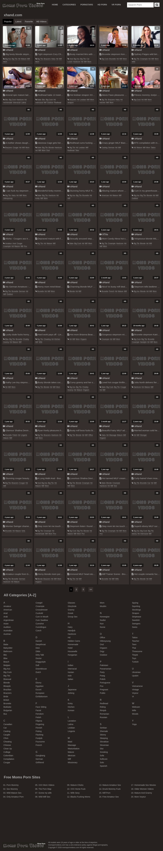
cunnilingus (41, 627)
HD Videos (41, 21)
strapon (71, 103)
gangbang (40, 755)
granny (6, 342)
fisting (39, 731)
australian (7, 630)
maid (70, 741)
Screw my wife (44, 793)
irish (69, 676)
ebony (134, 534)
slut (115, 486)
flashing (39, 735)
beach (6, 662)
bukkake (7, 707)
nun (102, 623)
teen (77, 150)
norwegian (105, 617)
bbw (7, 339)
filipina (39, 721)
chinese (7, 745)
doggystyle (41, 662)
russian (103, 717)
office (90, 435)
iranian (71, 672)
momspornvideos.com (23, 845)
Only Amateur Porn (15, 797)
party (102, 672)
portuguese (105, 682)
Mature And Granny (143, 793)
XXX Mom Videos (46, 785)
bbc (6, 100)
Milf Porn (106, 793)
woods (135, 714)
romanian (104, 714)
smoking (104, 752)
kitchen (102, 103)
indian (70, 665)
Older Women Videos (144, 789)
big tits (14, 59)
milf (28, 59)
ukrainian (136, 672)
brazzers (47, 59)
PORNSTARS (86, 4)
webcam (136, 707)
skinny (103, 735)
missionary (72, 762)
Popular (8, 21)
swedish (136, 620)
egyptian (39, 686)
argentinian (8, 620)
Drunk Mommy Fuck (111, 789)
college (6, 752)
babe (39, 100)
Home (55, 4)
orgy (102, 651)
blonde (51, 148)
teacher (135, 641)
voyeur (135, 693)
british (6, 700)
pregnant (104, 689)
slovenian (104, 745)
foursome (40, 741)
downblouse (41, 669)
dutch (38, 672)
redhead (57, 103)
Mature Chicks (76, 785)
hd (19, 59)
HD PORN (102, 4)
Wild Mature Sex (14, 793)
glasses (71, 603)
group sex (72, 617)
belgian (6, 665)
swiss (134, 627)
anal (71, 59)
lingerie (24, 435)
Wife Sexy (75, 793)
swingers (136, 623)
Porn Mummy (13, 785)
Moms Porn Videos (23, 5)
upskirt (135, 676)
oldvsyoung (7, 198)
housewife (72, 651)
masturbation (73, 748)
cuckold (39, 613)
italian (70, 679)
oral (48, 150)
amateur (8, 243)
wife (133, 62)
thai (134, 648)
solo (102, 762)
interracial (17, 103)
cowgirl (39, 603)
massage (112, 435)
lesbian (83, 100)
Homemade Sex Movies (145, 785)
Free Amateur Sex (110, 797)
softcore (103, 759)
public (102, 693)
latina (23, 103)
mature (23, 59)
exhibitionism (41, 696)
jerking (71, 693)
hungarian (72, 655)
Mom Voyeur (140, 797)
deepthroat (41, 644)
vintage (135, 689)
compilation (8, 759)
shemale (104, 731)
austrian (7, 634)
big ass (8, 59)
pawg (102, 676)
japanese (72, 689)
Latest (18, 21)
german (111, 148)
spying (135, 603)
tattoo (153, 148)
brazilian (7, 689)
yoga (134, 724)
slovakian (104, 741)
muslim (103, 606)
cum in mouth (42, 617)
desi (38, 648)
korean (71, 710)
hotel (70, 648)
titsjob (135, 655)
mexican (71, 755)
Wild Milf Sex (44, 797)
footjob (39, 738)
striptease (136, 617)
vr (133, 696)
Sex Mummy (12, 789)
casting (104, 148)
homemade (7, 103)
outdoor (50, 103)
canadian (7, 724)
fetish (14, 435)
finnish (39, 728)
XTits (103, 234)
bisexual (7, 679)
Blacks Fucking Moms (80, 797)
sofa (23, 531)
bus (5, 714)
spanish (103, 766)
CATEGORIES (69, 4)
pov (25, 246)
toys (134, 658)
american (105, 195)
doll (37, 665)
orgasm (83, 339)
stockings (136, 610)
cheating (47, 339)
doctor (39, 658)
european (40, 693)
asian (6, 623)
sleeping (104, 738)
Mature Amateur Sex (111, 785)
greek (70, 613)
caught (6, 735)
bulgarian (7, 710)
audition (7, 627)
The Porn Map (44, 789)
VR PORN (116, 4)
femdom (40, 714)
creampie (144, 59)
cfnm (5, 738)
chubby (26, 339)
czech (70, 62)
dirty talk (40, 655)
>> (91, 589)
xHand (8, 50)
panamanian (105, 669)
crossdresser (42, 610)
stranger (143, 435)
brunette (112, 59)
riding (103, 707)
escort (38, 689)
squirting (136, 606)
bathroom (7, 651)
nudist (103, 620)
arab (5, 617)
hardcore (76, 62)
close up (7, 748)
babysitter (7, 648)
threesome (137, 651)
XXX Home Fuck (77, 789)
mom (5, 62)
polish (102, 679)
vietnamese (137, 686)
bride (5, 696)
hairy (53, 59)
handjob (143, 342)
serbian (103, 728)
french (111, 291)
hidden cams (74, 641)
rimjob (103, 710)
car (88, 59)
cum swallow (42, 620)
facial (38, 710)
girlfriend (40, 762)
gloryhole (72, 606)
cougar (15, 148)
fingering (40, 724)
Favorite (29, 21)
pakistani (104, 665)
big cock (105, 59)
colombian (8, 755)
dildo (38, 651)
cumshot (40, 623)
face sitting (41, 707)
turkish (135, 662)
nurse (102, 627)
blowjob (7, 686)
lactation (72, 721)
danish (39, 641)
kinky (37, 198)
